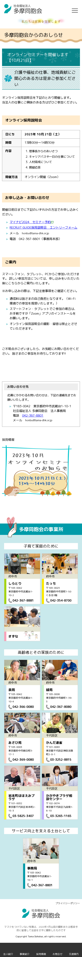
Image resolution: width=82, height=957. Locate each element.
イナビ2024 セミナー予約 (33, 222)
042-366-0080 (23, 707)
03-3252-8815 (60, 759)
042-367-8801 (32, 415)
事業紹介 (24, 954)
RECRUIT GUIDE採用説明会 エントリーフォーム (43, 227)
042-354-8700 (60, 600)
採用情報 (41, 954)
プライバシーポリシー (67, 903)
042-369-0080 (23, 759)
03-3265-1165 (60, 816)
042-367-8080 (60, 707)
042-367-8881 (23, 600)
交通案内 (74, 954)
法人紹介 (8, 954)
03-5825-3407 (23, 816)
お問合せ (57, 954)
